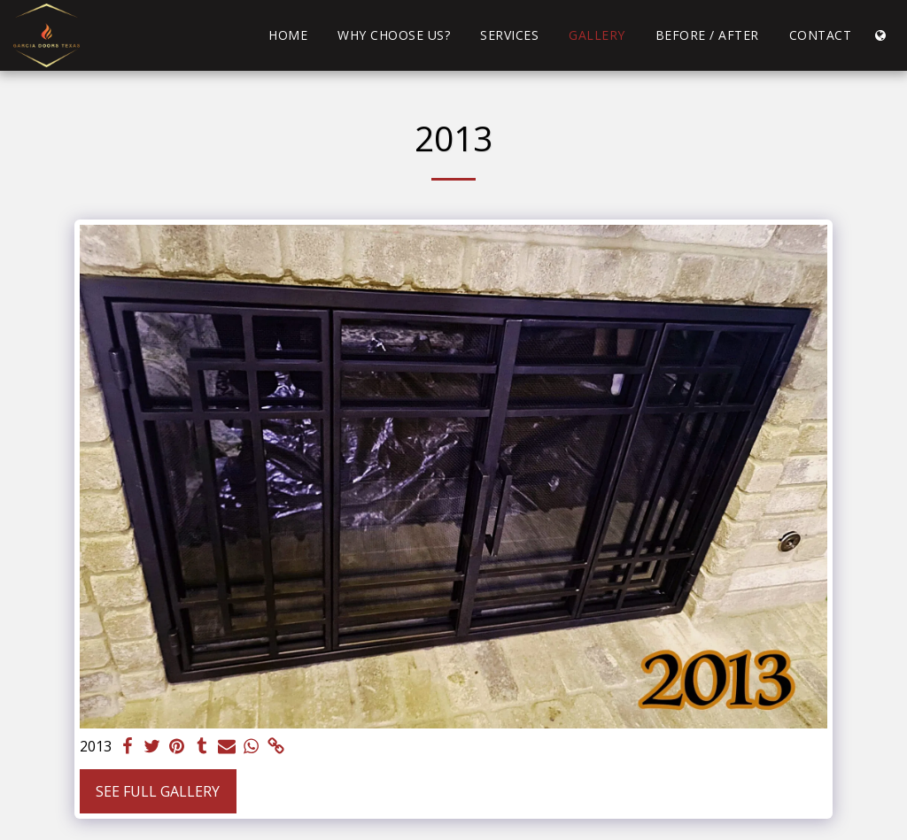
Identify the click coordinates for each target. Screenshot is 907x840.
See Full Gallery (158, 791)
